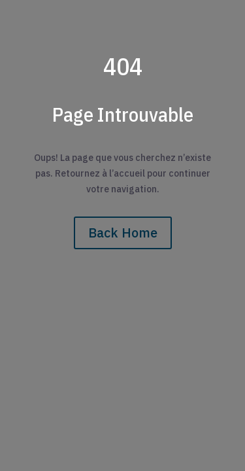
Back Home (122, 232)
